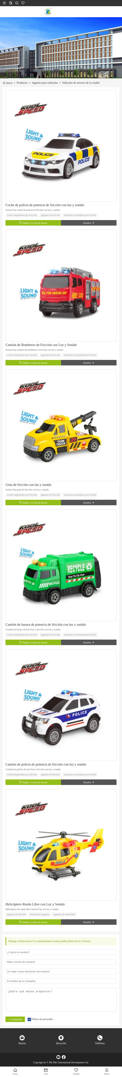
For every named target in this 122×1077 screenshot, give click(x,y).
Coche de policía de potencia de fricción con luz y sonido (44, 205)
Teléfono (100, 1043)
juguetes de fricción (50, 215)
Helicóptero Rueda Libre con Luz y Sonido (35, 904)
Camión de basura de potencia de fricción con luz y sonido (45, 624)
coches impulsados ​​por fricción (22, 215)
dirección (61, 1043)
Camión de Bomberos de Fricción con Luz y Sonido (41, 345)
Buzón (22, 1043)
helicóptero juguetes (39, 914)
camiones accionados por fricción (80, 215)
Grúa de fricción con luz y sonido (28, 485)
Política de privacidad (42, 1019)
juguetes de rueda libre (64, 914)
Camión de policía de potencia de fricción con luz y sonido (45, 764)
